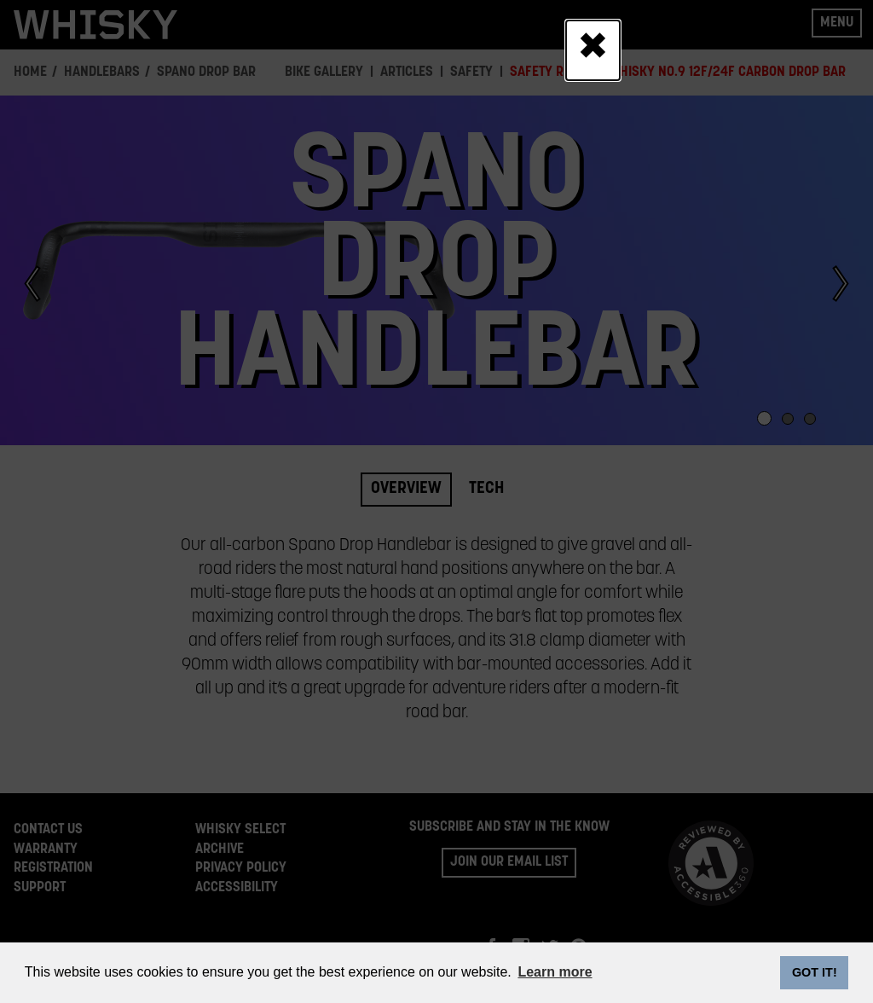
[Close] (593, 50)
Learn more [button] (554, 972)
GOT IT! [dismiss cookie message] (814, 972)
